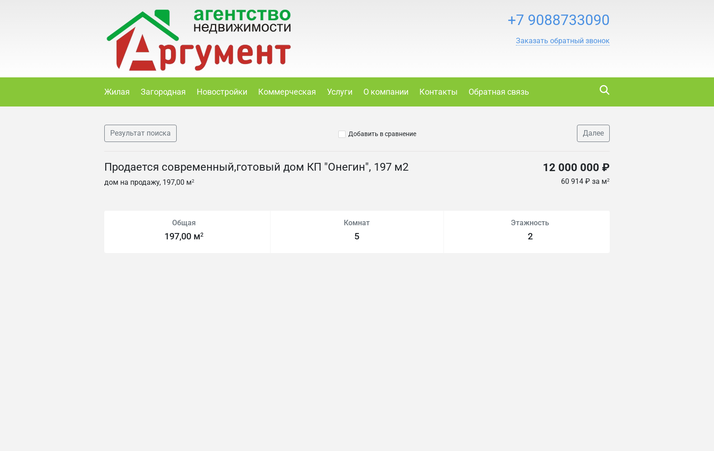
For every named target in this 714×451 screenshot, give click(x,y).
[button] (563, 41)
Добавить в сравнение (382, 133)
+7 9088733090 (559, 20)
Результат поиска (140, 133)
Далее (593, 133)
